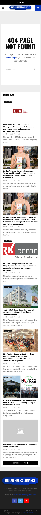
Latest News (8, 94)
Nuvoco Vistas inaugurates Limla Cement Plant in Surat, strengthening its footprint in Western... (19, 402)
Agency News (8, 101)
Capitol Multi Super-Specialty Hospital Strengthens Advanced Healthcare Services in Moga (18, 312)
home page (11, 58)
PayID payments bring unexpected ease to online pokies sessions (20, 445)
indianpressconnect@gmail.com (24, 495)
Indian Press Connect (29, 513)
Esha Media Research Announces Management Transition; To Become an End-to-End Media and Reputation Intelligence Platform (19, 128)
